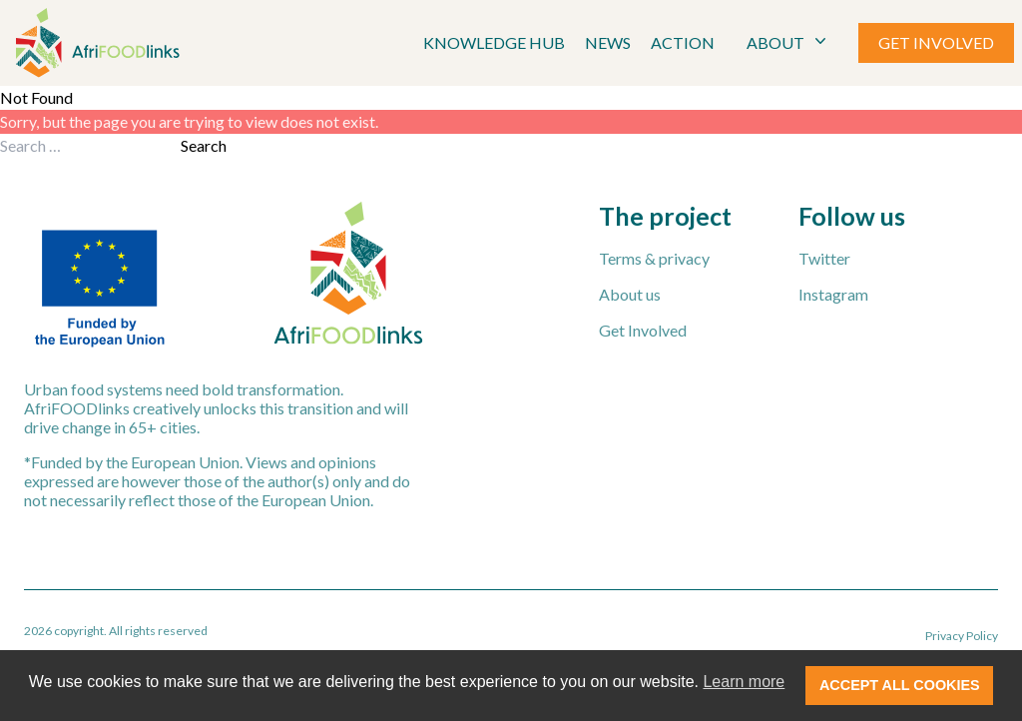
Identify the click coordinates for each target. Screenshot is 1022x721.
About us (630, 294)
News (608, 42)
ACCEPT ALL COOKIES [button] (899, 685)
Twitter (824, 258)
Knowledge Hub (494, 42)
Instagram (833, 294)
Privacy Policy (961, 635)
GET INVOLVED (936, 42)
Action (683, 42)
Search (204, 145)
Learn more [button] (743, 681)
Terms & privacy (654, 258)
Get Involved (643, 330)
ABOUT (788, 41)
